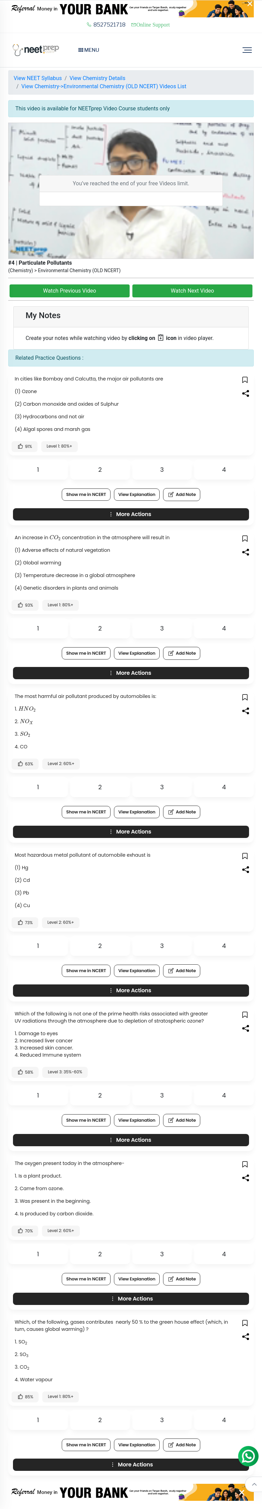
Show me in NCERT (86, 494)
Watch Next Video (192, 290)
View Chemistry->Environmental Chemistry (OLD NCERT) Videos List (104, 86)
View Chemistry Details (98, 78)
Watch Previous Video (69, 290)
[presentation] (55, 538)
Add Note (181, 494)
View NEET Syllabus (38, 78)
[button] (245, 379)
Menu (88, 50)
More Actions (129, 514)
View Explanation (137, 494)
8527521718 (106, 24)
